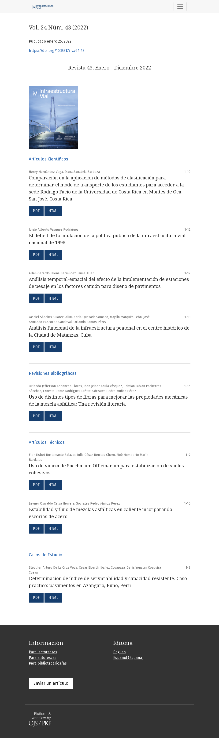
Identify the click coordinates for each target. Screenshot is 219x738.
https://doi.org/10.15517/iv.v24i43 (57, 50)
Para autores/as (42, 657)
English (119, 652)
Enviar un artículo (50, 683)
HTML (53, 211)
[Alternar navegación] (180, 6)
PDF (36, 211)
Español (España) (128, 657)
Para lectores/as (43, 652)
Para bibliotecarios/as (48, 663)
